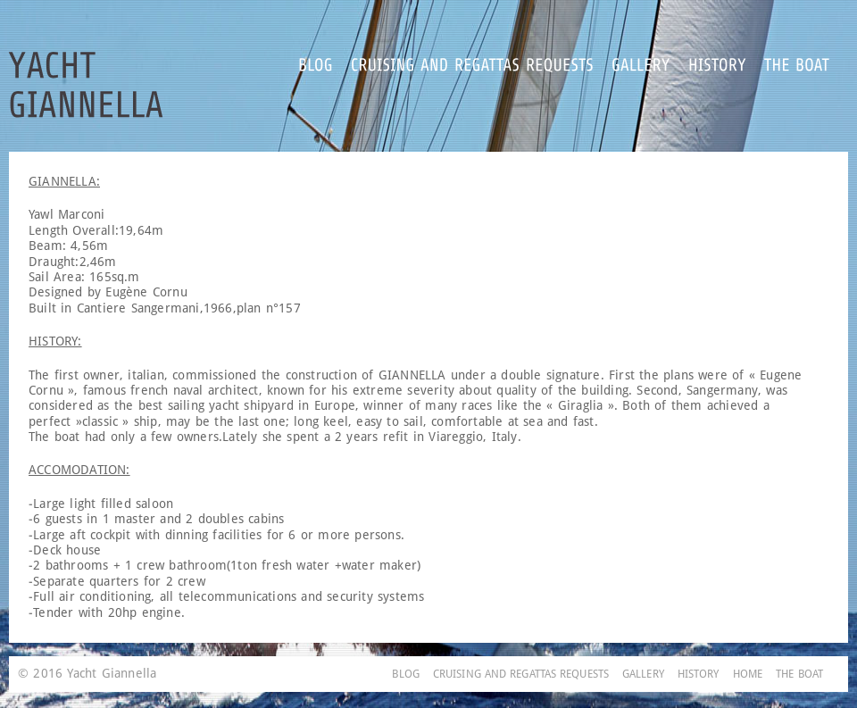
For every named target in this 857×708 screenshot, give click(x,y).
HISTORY (699, 674)
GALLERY (643, 674)
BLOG (405, 674)
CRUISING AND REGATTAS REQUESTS (521, 674)
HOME (747, 674)
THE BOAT (799, 674)
